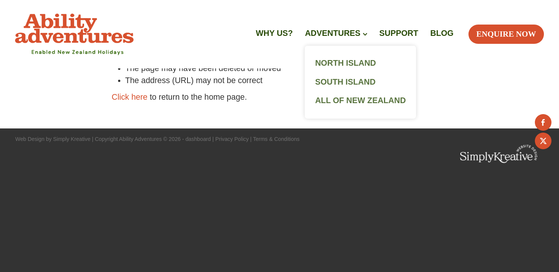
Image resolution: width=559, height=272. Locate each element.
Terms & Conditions (276, 139)
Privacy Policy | (233, 139)
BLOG (442, 33)
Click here (129, 97)
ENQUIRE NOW (506, 34)
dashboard (198, 139)
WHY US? (274, 33)
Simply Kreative (72, 139)
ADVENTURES (336, 33)
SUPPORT (398, 33)
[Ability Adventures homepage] (120, 34)
